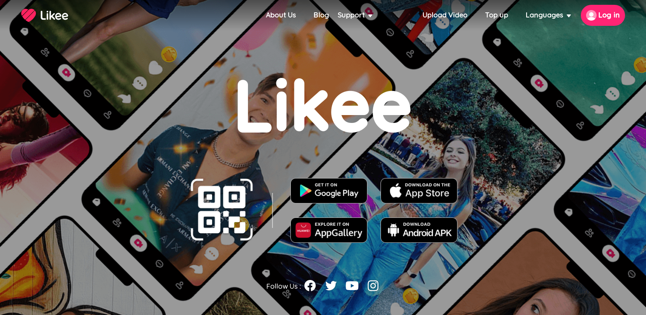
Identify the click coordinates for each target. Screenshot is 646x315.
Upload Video (445, 15)
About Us (281, 15)
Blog (321, 15)
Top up (496, 15)
